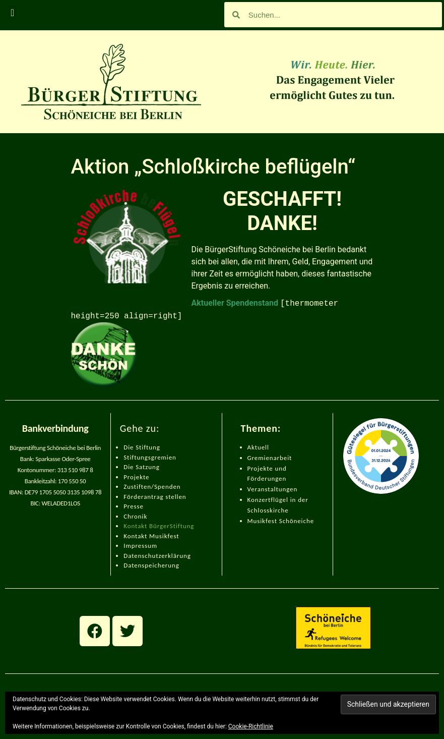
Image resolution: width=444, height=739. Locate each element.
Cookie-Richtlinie (250, 726)
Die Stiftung (141, 447)
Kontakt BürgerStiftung (158, 526)
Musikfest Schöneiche (280, 521)
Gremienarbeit (269, 458)
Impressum (140, 545)
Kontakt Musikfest (151, 536)
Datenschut (140, 555)
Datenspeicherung (151, 565)
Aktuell (258, 447)
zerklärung (174, 555)
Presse (133, 506)
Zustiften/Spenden (151, 486)
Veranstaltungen (272, 489)
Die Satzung (141, 467)
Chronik (135, 516)
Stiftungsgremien (149, 457)
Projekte (136, 477)
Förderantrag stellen (154, 496)
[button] (12, 12)
